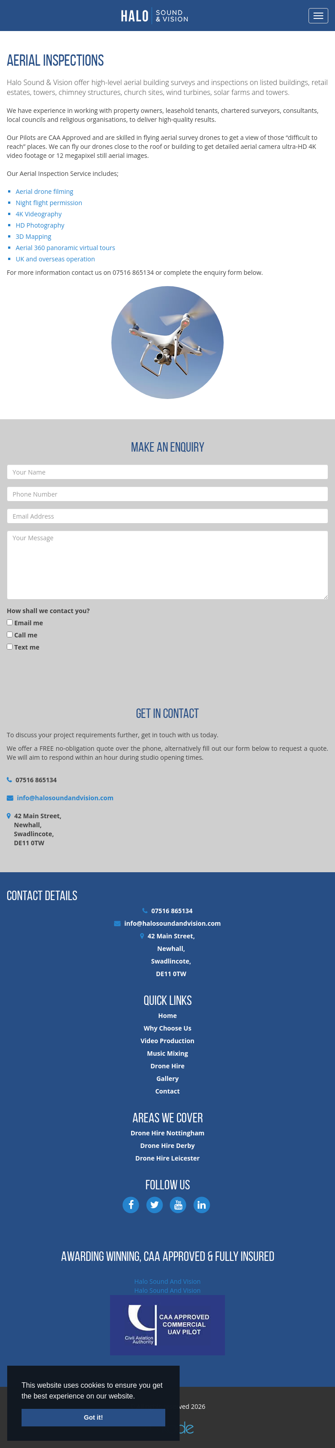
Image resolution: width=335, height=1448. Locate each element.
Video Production (167, 1040)
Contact (167, 1091)
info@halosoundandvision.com (65, 797)
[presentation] (75, 678)
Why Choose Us (167, 1028)
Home (167, 1015)
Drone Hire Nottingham (168, 1133)
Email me (25, 623)
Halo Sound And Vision (167, 1281)
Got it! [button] (93, 1417)
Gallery (167, 1078)
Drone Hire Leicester (167, 1158)
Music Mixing (167, 1053)
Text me (23, 647)
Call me (22, 635)
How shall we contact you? (48, 610)
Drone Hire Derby (167, 1145)
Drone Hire (167, 1066)
